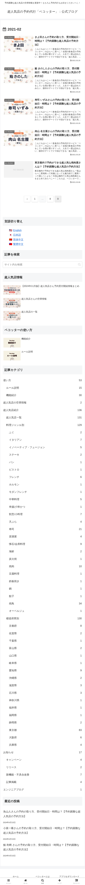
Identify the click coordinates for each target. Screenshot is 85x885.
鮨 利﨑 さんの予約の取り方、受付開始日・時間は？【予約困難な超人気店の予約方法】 (41, 848)
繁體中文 (18, 245)
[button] (79, 265)
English (17, 231)
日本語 (17, 236)
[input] (42, 266)
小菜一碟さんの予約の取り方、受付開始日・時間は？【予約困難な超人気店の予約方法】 (41, 831)
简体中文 (18, 240)
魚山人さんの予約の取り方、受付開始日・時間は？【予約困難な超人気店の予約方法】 (41, 815)
